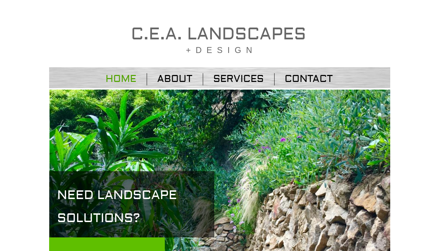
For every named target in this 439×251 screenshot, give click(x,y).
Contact (309, 79)
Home (121, 79)
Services (238, 79)
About (174, 79)
